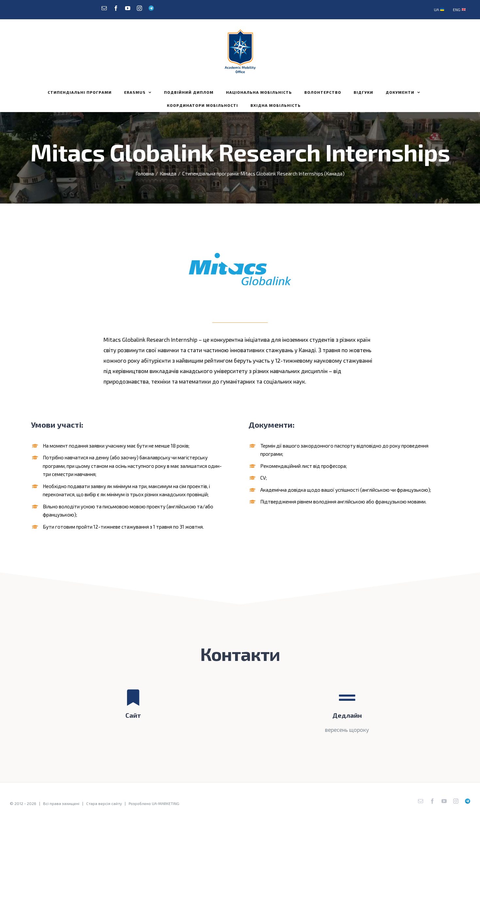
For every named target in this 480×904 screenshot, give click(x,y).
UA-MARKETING (165, 803)
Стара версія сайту (104, 803)
